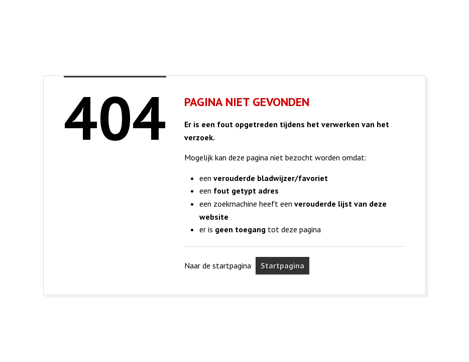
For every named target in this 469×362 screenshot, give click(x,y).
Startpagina (282, 265)
